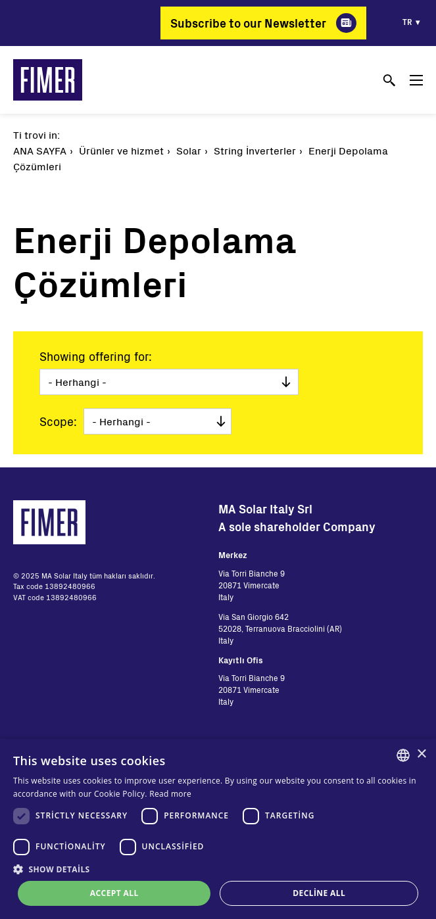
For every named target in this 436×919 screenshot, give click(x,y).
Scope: (58, 421)
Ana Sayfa (39, 150)
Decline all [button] (319, 893)
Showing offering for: (95, 356)
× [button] (421, 754)
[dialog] (218, 829)
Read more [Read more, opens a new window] (170, 793)
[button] (218, 869)
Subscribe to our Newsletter (248, 23)
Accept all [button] (114, 893)
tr (407, 21)
